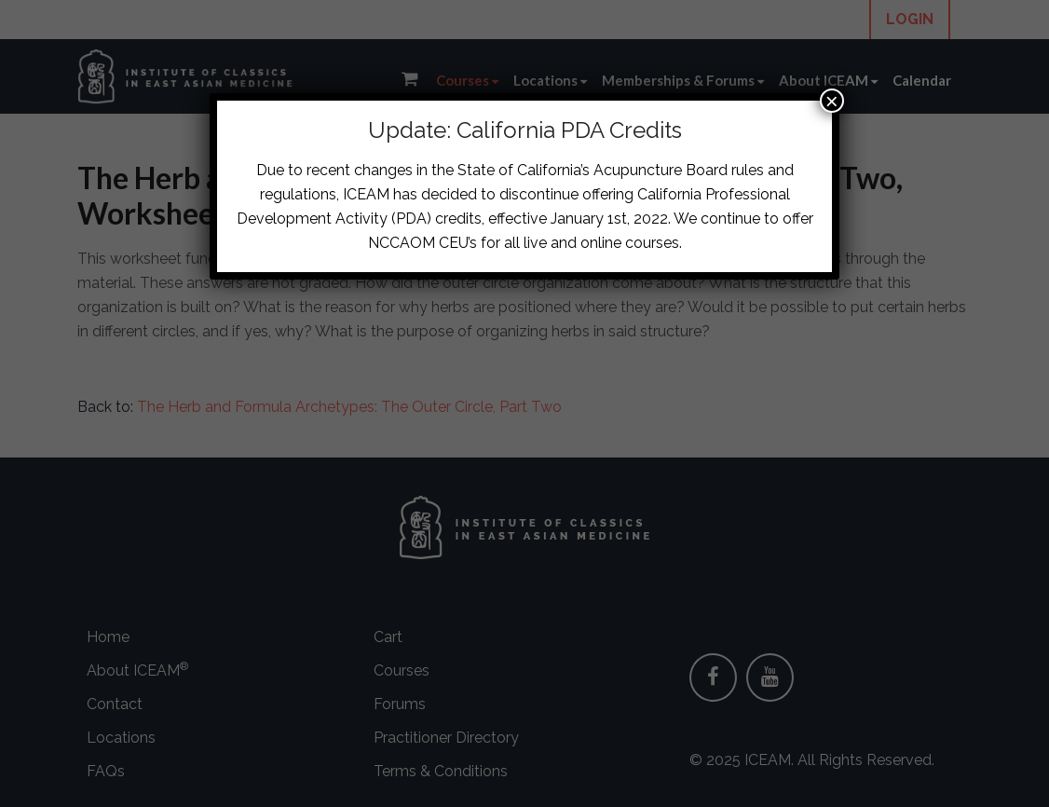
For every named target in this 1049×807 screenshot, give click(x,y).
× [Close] (831, 101)
